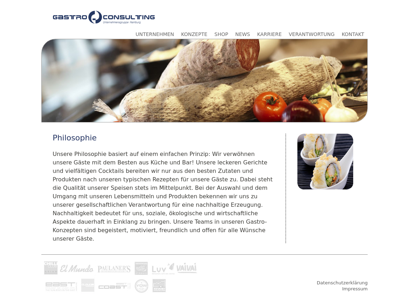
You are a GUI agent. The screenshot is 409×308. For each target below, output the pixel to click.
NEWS (242, 34)
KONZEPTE (194, 34)
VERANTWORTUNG (312, 34)
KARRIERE (269, 34)
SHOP (221, 34)
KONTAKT (353, 34)
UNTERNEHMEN (155, 34)
